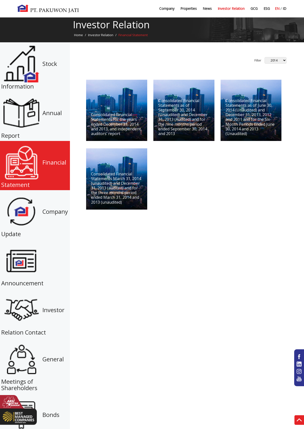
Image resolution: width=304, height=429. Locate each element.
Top (299, 420)
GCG (254, 8)
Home (78, 35)
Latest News (213, 10)
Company (166, 8)
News (207, 8)
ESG (267, 8)
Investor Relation (231, 8)
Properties (188, 8)
